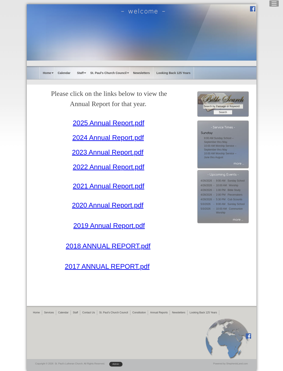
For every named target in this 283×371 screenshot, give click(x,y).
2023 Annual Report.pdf (107, 152)
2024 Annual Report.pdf (108, 137)
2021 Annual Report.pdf (108, 186)
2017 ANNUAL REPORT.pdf (107, 266)
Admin (115, 364)
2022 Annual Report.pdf (108, 167)
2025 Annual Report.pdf (108, 123)
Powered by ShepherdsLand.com (230, 363)
